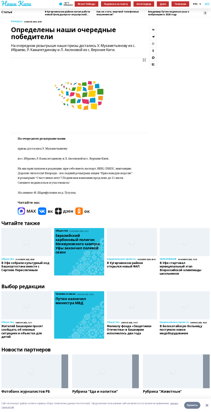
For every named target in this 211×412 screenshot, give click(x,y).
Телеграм (180, 3)
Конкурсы (17, 21)
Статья (6, 12)
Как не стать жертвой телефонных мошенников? (117, 13)
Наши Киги (16, 3)
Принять (192, 405)
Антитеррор (143, 3)
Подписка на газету (116, 3)
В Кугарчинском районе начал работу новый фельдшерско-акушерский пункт (67, 13)
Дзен (163, 3)
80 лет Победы (86, 3)
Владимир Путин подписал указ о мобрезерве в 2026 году (168, 13)
